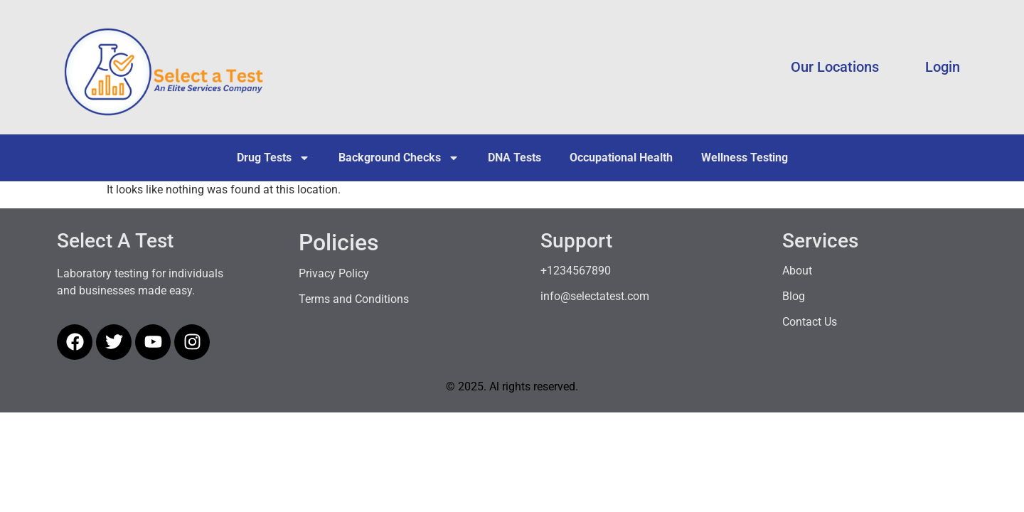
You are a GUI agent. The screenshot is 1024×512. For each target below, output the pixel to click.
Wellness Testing (744, 157)
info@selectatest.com (594, 296)
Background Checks (398, 158)
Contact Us (809, 322)
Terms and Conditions (354, 299)
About (797, 270)
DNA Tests (514, 157)
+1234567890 (575, 270)
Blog (793, 296)
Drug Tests (273, 158)
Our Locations (835, 66)
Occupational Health (621, 157)
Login (942, 66)
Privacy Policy (334, 273)
